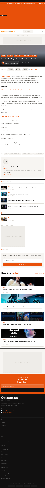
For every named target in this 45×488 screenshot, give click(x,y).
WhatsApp (18, 69)
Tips (20, 55)
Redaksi (3, 470)
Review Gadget (5, 449)
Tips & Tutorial (4, 454)
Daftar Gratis (22, 264)
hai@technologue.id (7, 412)
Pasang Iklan (4, 476)
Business (3, 425)
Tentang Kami (4, 467)
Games (3, 452)
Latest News (26, 55)
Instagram (11, 485)
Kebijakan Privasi (5, 478)
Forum (2, 439)
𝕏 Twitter (10, 69)
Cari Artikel (4, 460)
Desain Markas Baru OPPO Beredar (10, 116)
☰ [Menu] (42, 31)
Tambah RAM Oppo (38, 153)
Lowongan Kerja (5, 442)
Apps (2, 428)
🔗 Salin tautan (33, 69)
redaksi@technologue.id (8, 410)
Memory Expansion (27, 153)
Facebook (25, 69)
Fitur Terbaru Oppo (15, 153)
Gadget (4, 55)
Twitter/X (19, 485)
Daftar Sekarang (22, 390)
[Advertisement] (26, 16)
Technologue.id (5, 76)
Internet (3, 431)
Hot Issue (10, 55)
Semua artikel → (39, 273)
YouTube (27, 485)
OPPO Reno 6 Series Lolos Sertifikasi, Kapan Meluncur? (15, 90)
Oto (2, 433)
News (16, 55)
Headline (33, 55)
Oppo (6, 153)
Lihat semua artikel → (9, 174)
